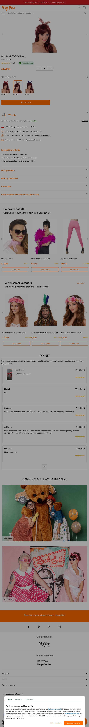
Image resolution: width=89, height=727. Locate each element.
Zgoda (10, 700)
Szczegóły (18, 700)
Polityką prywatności (55, 709)
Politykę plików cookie (72, 714)
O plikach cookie (30, 700)
